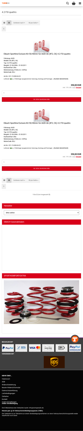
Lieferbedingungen (8, 393)
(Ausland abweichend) (60, 79)
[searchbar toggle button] (67, 3)
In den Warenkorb (41, 99)
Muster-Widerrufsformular (11, 387)
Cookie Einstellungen (9, 402)
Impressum (6, 379)
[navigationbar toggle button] (80, 3)
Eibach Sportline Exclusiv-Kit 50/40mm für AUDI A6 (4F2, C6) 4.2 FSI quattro (37, 54)
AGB (3, 382)
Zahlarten (5, 396)
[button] (4, 22)
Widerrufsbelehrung (9, 385)
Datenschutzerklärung (9, 390)
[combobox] (19, 22)
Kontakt (4, 399)
